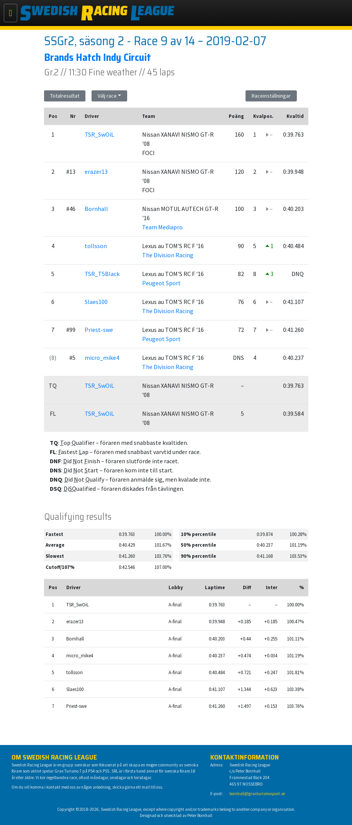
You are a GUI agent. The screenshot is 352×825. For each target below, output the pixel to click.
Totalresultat (64, 95)
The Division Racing (167, 255)
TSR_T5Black (102, 274)
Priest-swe (99, 329)
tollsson (96, 246)
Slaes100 (96, 301)
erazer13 (96, 171)
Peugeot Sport (161, 283)
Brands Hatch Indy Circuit (97, 57)
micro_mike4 (102, 357)
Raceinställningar (271, 95)
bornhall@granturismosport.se (257, 793)
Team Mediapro (162, 227)
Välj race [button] (107, 95)
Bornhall (96, 208)
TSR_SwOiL (99, 134)
